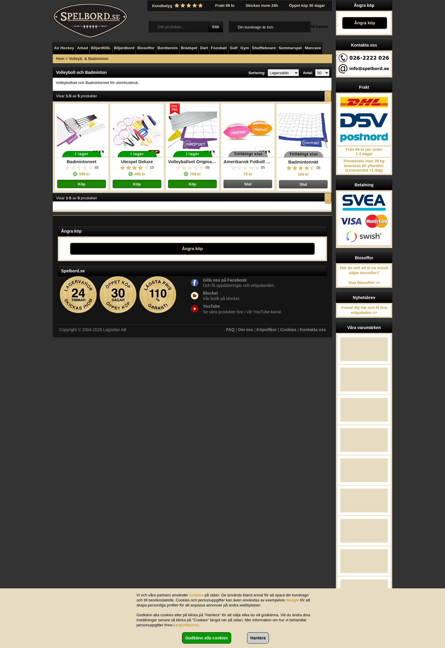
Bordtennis (167, 48)
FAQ (230, 329)
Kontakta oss (313, 329)
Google (292, 600)
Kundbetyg (178, 5)
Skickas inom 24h (262, 5)
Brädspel (189, 48)
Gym (244, 48)
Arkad (82, 48)
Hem (60, 58)
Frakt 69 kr (225, 5)
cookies (196, 595)
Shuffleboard (264, 48)
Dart (204, 48)
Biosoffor (145, 48)
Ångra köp (364, 22)
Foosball (219, 48)
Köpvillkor (266, 329)
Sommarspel (290, 48)
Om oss (245, 329)
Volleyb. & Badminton (88, 58)
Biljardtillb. (101, 48)
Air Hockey (64, 48)
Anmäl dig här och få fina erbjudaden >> (364, 310)
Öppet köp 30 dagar (307, 5)
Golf (233, 48)
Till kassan (319, 27)
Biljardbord (124, 48)
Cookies (288, 329)
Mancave (313, 48)
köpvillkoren (187, 625)
